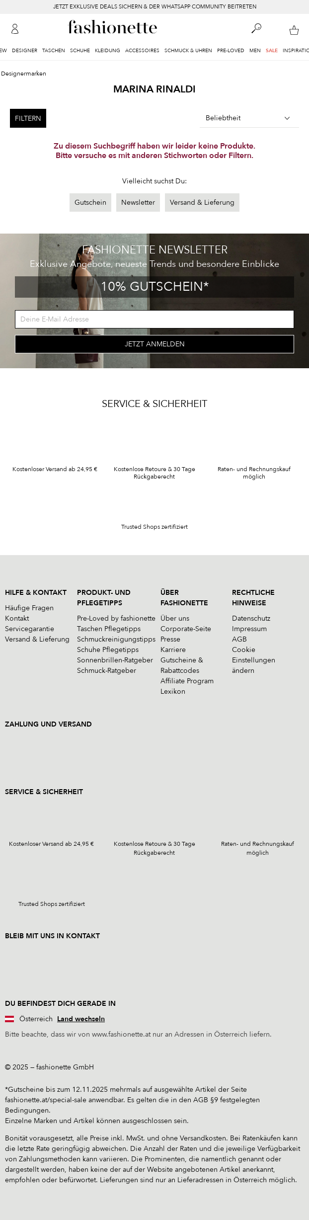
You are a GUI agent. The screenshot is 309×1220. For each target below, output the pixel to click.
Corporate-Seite (185, 629)
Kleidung (107, 50)
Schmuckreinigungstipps (116, 639)
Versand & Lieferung (202, 202)
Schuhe (80, 50)
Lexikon (172, 691)
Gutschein (90, 202)
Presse (170, 639)
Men (255, 50)
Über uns (174, 618)
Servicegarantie (29, 629)
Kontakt (17, 618)
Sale (272, 50)
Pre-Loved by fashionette (116, 618)
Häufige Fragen (29, 608)
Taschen (53, 50)
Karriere (173, 649)
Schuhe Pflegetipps (108, 649)
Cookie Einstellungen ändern (253, 660)
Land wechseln (81, 1019)
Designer (24, 50)
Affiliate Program (187, 681)
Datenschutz (251, 618)
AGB (239, 639)
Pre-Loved (230, 50)
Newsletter (138, 202)
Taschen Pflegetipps (109, 629)
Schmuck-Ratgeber (106, 670)
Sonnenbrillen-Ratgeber (115, 660)
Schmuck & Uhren (188, 50)
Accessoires (142, 50)
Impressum (249, 629)
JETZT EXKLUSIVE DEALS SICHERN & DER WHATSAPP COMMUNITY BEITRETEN (154, 7)
